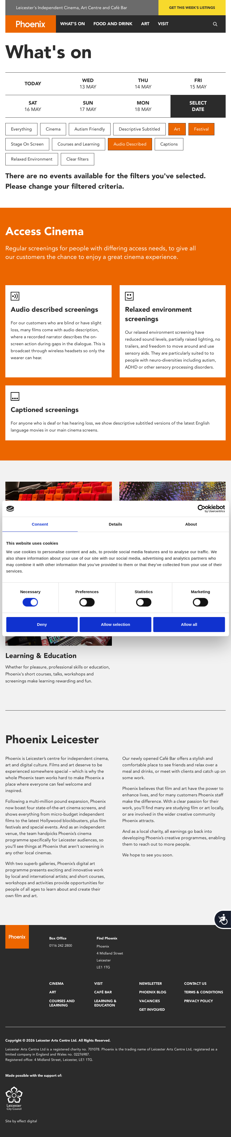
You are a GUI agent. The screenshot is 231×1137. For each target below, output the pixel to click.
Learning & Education (41, 655)
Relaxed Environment (31, 159)
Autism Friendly (89, 129)
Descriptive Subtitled (139, 129)
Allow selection (115, 624)
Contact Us (195, 984)
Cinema (53, 129)
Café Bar (103, 992)
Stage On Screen (27, 144)
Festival (201, 129)
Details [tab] (115, 524)
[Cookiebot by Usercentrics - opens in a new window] (201, 509)
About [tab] (191, 524)
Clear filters (77, 159)
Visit (163, 23)
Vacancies (149, 1001)
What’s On (72, 23)
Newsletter (150, 984)
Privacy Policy (198, 1001)
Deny (42, 624)
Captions (169, 144)
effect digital (27, 1121)
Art (145, 23)
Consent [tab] (40, 524)
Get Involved (152, 1010)
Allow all (189, 624)
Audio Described (129, 144)
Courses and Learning (79, 144)
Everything (21, 129)
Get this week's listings (192, 8)
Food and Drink (112, 23)
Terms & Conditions (203, 992)
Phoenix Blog (152, 992)
